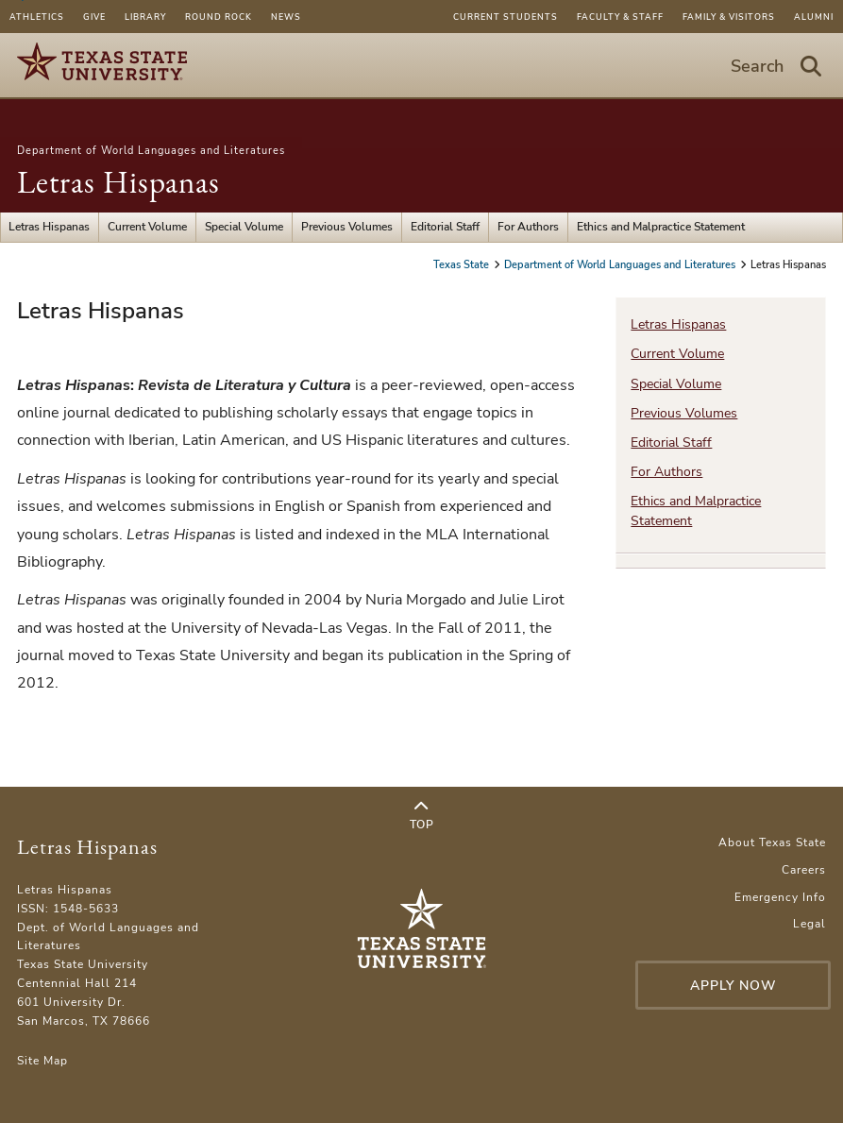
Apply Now (733, 986)
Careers (804, 869)
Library (145, 17)
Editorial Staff (445, 226)
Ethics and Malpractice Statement (661, 226)
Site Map (42, 1060)
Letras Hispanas (118, 182)
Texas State (462, 265)
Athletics (36, 17)
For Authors (528, 226)
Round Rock (218, 17)
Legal (809, 923)
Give (94, 17)
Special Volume (244, 226)
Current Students (505, 17)
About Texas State (772, 842)
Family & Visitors (729, 17)
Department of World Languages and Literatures (151, 151)
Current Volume (147, 226)
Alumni (814, 17)
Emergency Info (780, 897)
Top (421, 816)
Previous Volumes (347, 226)
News (286, 17)
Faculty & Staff (620, 17)
